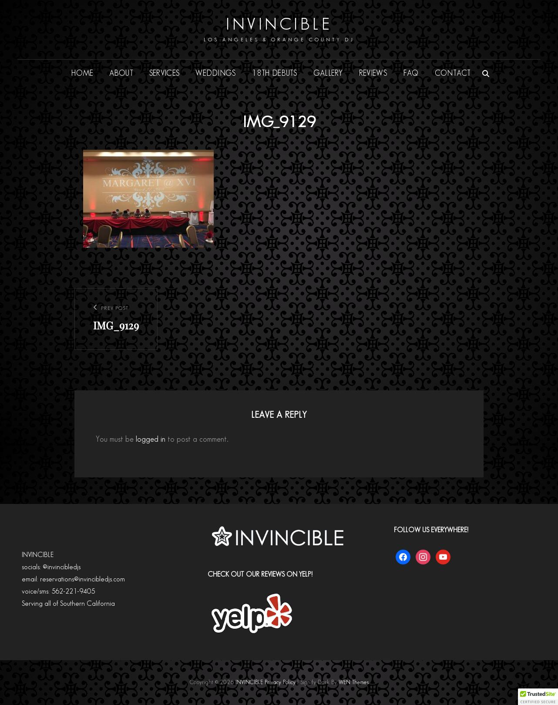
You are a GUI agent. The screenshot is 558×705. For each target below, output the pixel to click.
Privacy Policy (280, 682)
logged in (150, 439)
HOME (82, 73)
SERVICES (164, 73)
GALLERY (328, 73)
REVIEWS (373, 73)
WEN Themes (354, 682)
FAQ (411, 73)
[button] (538, 696)
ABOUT (121, 73)
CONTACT (453, 73)
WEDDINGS (215, 73)
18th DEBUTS (274, 73)
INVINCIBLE (279, 24)
